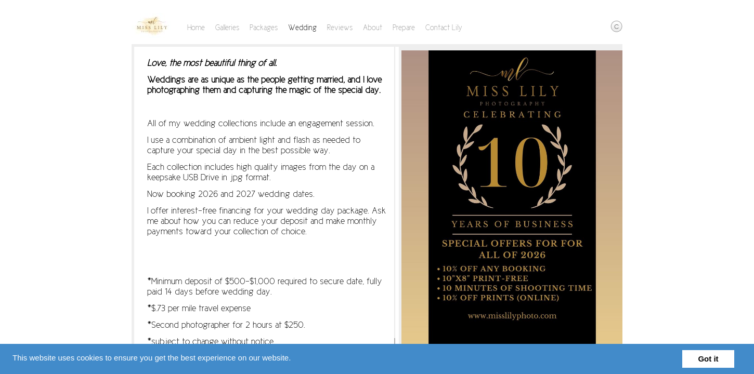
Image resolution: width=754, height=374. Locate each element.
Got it (708, 358)
